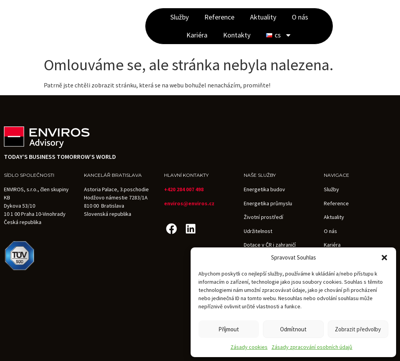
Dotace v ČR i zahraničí (270, 244)
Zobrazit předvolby (358, 329)
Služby (179, 16)
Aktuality (263, 16)
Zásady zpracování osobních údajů (311, 346)
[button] (384, 257)
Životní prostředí (263, 217)
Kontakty (236, 34)
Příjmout (228, 329)
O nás (300, 16)
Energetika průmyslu (268, 203)
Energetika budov (264, 189)
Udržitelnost (258, 231)
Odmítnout (293, 329)
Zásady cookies (249, 346)
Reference (219, 16)
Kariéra (196, 34)
